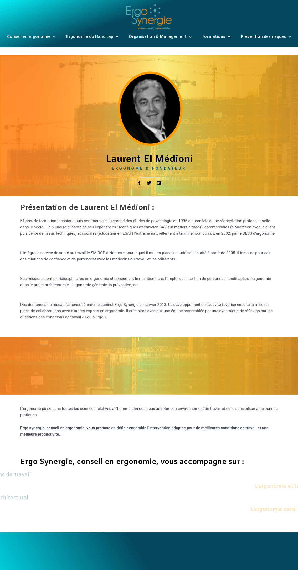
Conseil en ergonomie (31, 37)
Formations (216, 37)
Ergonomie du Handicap (92, 37)
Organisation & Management (160, 37)
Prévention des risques (266, 37)
